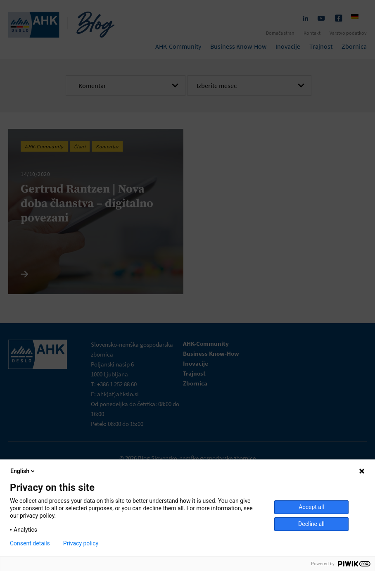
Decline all (311, 524)
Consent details (30, 543)
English (23, 471)
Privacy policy (80, 543)
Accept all (311, 507)
